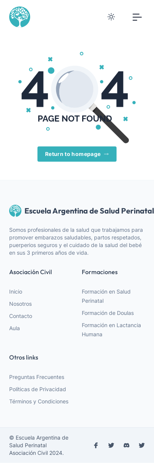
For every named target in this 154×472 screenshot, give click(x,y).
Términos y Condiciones (38, 401)
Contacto (20, 316)
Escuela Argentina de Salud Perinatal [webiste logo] (77, 211)
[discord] (126, 445)
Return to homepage (77, 154)
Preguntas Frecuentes (36, 377)
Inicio (15, 291)
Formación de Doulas (108, 313)
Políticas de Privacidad (37, 389)
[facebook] (96, 445)
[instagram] (111, 445)
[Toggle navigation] (137, 16)
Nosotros (20, 303)
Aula (14, 328)
